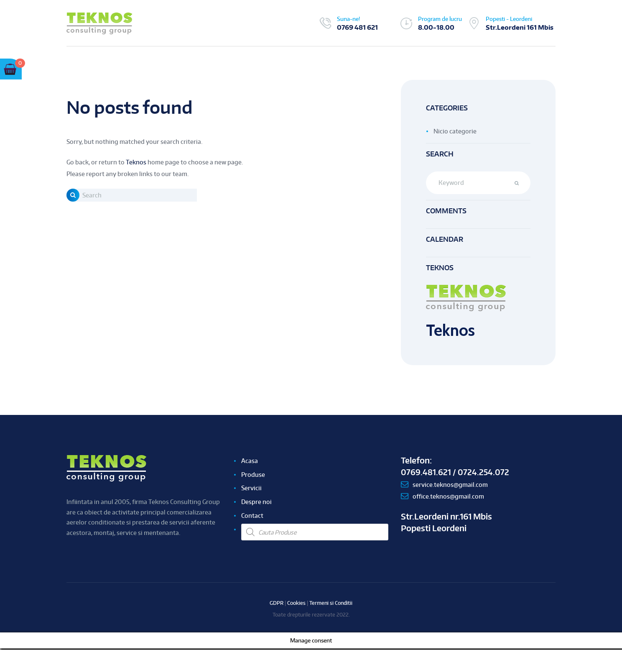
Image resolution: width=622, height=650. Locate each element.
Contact (252, 517)
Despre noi (256, 503)
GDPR (276, 604)
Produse (253, 475)
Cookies (296, 604)
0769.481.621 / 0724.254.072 (455, 473)
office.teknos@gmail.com (448, 498)
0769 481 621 (357, 27)
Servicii (251, 489)
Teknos (136, 162)
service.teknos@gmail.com (450, 486)
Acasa (249, 462)
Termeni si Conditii (330, 604)
